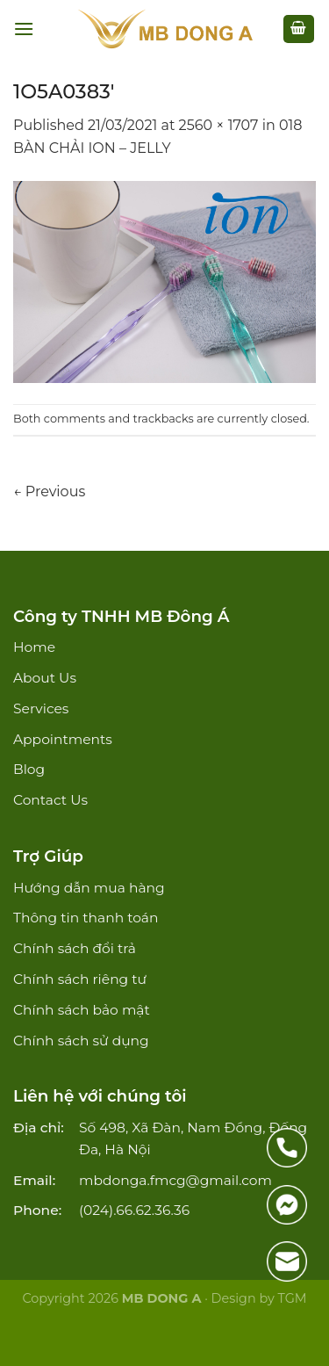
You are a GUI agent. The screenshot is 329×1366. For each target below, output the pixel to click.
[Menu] (23, 28)
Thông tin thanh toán (85, 917)
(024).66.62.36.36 (134, 1210)
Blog (29, 769)
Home (34, 647)
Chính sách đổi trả (74, 948)
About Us (44, 677)
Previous (49, 491)
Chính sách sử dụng (81, 1040)
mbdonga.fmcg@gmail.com (175, 1180)
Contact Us (50, 799)
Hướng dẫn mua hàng (89, 887)
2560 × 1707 (219, 125)
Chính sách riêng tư (80, 979)
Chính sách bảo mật (81, 1009)
